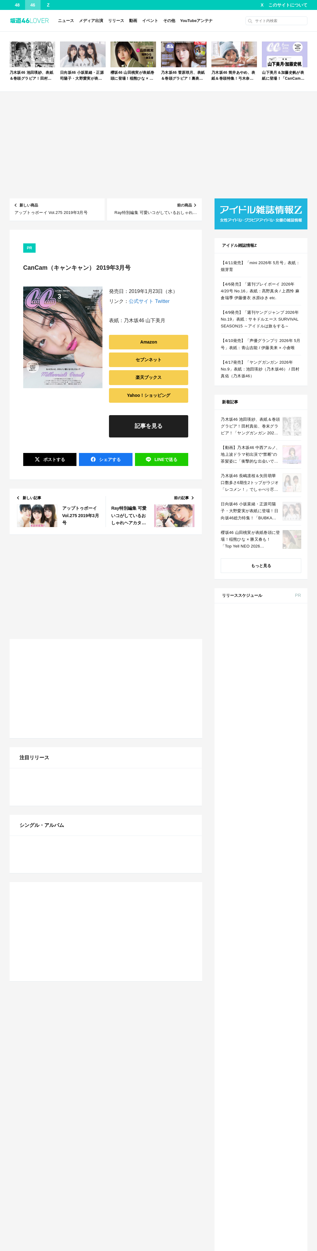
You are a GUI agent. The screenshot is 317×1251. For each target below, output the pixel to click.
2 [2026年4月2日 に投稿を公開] (261, 1069)
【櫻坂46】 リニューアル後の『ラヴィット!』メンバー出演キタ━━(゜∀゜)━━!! (62, 704)
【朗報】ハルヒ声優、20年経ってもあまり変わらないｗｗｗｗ (62, 667)
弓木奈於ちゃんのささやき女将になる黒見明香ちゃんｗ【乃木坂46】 (62, 1177)
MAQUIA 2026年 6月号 (276, 930)
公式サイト (141, 301)
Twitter (162, 301)
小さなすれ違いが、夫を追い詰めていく (55, 648)
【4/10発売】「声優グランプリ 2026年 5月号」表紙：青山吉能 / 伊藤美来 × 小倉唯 (260, 344)
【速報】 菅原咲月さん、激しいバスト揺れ (149, 1121)
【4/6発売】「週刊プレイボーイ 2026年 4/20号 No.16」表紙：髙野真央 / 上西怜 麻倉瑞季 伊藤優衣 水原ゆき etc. (260, 291)
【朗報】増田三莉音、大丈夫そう (140, 657)
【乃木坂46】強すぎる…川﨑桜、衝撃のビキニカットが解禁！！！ (153, 732)
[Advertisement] (159, 145)
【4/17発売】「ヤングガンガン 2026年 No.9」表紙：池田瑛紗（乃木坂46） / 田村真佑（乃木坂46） (260, 369)
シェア (109, 459)
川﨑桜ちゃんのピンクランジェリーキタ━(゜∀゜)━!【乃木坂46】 (62, 695)
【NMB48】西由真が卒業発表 (137, 695)
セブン (290, 632)
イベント (150, 20)
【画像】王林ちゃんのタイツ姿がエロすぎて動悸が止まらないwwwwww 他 (62, 1158)
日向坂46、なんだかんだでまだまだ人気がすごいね (62, 732)
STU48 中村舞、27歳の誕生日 (46, 1196)
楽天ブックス (149, 377)
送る (165, 459)
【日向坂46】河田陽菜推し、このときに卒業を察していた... (153, 1186)
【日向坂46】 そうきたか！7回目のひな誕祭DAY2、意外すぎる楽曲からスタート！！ (62, 685)
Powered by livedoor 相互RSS (82, 748)
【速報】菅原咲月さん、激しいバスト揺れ (57, 741)
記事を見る (149, 426)
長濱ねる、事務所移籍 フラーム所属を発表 (149, 1196)
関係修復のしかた (34, 1131)
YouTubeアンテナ (196, 20)
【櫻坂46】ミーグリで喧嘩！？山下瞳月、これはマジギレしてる (153, 1205)
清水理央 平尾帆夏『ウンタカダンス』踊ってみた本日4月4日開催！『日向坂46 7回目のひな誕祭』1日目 (153, 713)
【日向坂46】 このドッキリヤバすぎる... (55, 713)
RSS (284, 1183)
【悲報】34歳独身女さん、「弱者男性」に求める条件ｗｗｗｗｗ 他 (153, 667)
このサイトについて (287, 4)
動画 (133, 20)
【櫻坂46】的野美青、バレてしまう (143, 741)
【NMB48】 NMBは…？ (40, 723)
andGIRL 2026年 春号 (275, 621)
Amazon (148, 341)
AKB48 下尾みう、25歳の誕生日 (48, 1205)
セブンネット (149, 359)
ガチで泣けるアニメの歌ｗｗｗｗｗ (51, 676)
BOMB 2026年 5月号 (274, 719)
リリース (116, 20)
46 (32, 4)
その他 (169, 20)
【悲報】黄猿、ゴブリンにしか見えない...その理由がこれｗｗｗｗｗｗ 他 (153, 685)
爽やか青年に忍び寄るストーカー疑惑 (144, 648)
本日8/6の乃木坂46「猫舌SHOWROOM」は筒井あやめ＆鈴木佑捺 (153, 1140)
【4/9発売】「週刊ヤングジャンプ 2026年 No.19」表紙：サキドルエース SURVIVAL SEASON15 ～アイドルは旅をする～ (260, 319)
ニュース (66, 20)
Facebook (260, 1183)
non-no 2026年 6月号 (274, 855)
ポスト (53, 459)
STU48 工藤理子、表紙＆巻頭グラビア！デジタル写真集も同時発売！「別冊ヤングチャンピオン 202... (62, 1214)
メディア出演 (91, 20)
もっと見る (261, 565)
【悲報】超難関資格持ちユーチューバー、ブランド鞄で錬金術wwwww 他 (62, 1149)
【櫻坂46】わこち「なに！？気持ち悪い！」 (151, 723)
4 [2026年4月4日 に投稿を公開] (284, 1069)
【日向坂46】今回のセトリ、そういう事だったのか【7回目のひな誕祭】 (153, 704)
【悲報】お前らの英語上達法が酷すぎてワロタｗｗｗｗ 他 (153, 676)
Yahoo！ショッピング (148, 395)
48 (17, 4)
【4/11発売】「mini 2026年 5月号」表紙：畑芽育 (62, 657)
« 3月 (240, 1126)
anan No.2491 (268, 681)
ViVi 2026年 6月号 (272, 968)
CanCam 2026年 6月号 (276, 990)
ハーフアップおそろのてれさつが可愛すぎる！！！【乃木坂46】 (62, 1186)
